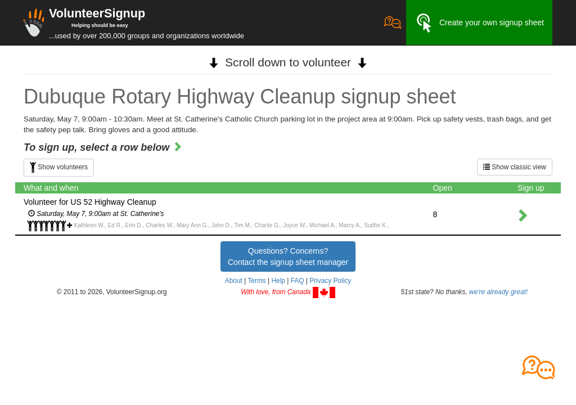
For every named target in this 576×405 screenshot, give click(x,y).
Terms (257, 281)
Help (278, 281)
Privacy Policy (330, 281)
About (233, 281)
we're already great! (498, 292)
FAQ (297, 281)
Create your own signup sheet (479, 23)
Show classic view (514, 167)
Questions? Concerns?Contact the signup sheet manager (288, 256)
